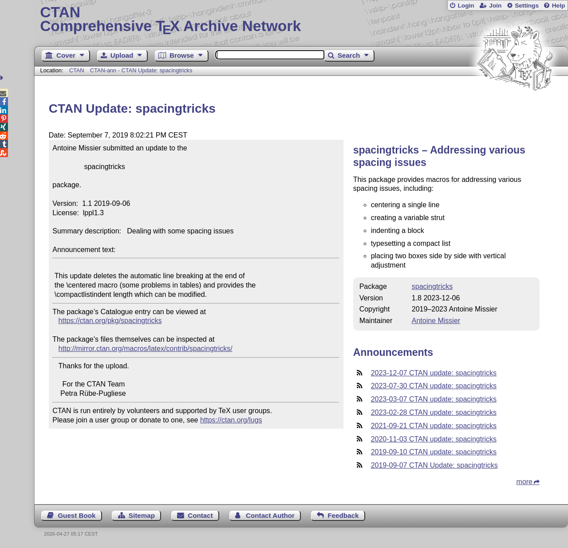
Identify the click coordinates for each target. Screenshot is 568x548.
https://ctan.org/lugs (231, 420)
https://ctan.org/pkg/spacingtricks (110, 320)
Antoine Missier (436, 320)
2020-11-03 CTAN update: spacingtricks (434, 439)
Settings (527, 5)
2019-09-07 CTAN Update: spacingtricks (434, 465)
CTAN (76, 70)
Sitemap (142, 515)
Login (466, 5)
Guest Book (76, 515)
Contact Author (270, 515)
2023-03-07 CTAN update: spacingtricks (434, 399)
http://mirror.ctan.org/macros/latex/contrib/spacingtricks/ (146, 348)
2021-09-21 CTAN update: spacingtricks (434, 426)
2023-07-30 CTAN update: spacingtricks (434, 386)
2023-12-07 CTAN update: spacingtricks (434, 373)
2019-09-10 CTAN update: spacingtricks (434, 452)
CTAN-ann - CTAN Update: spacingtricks (141, 70)
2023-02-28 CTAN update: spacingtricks (434, 412)
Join (495, 5)
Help (558, 5)
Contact (200, 515)
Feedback (343, 515)
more (524, 481)
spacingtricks (432, 286)
